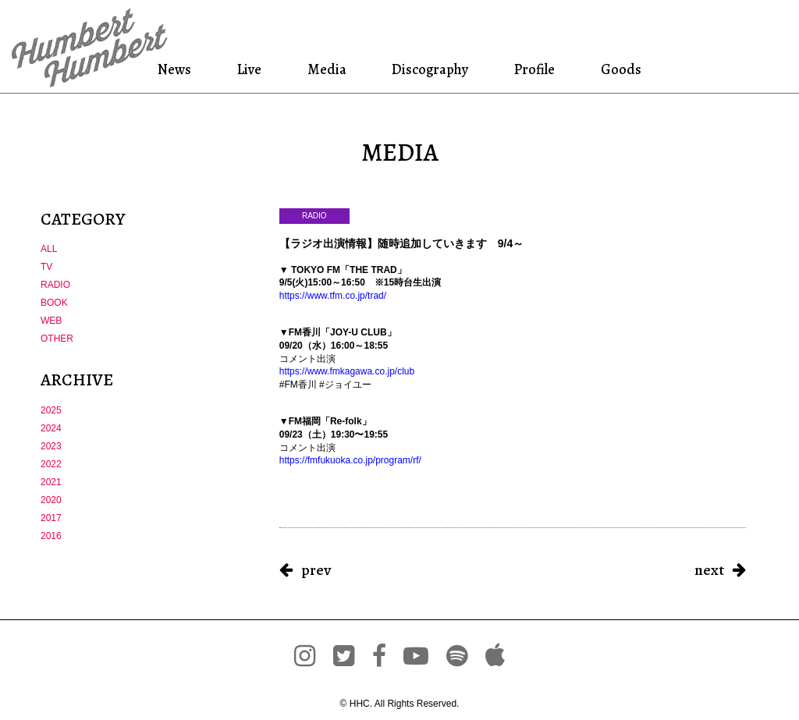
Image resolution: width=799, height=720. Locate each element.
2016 (51, 535)
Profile (535, 69)
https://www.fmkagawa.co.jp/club (346, 371)
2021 (51, 482)
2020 (51, 500)
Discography (428, 69)
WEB (51, 320)
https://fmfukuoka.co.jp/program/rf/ (350, 460)
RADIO (55, 284)
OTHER (57, 338)
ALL (49, 248)
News (177, 69)
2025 (51, 410)
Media (324, 69)
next (709, 569)
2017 (51, 518)
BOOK (54, 302)
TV (46, 266)
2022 (51, 464)
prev (316, 569)
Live (250, 69)
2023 (51, 446)
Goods (618, 69)
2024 (51, 428)
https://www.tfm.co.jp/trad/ (332, 295)
